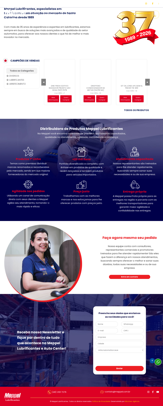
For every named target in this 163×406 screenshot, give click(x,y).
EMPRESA (36, 15)
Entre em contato (129, 277)
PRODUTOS (63, 15)
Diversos (12, 75)
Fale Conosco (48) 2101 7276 (143, 14)
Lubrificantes (15, 79)
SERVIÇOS (49, 15)
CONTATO (120, 15)
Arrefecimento (16, 83)
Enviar (119, 368)
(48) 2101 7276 (56, 392)
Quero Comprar (66, 98)
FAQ (110, 15)
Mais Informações (53, 98)
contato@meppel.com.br (115, 391)
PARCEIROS (77, 15)
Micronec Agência (132, 401)
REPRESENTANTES (95, 15)
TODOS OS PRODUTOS (136, 110)
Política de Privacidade (101, 401)
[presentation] (125, 359)
